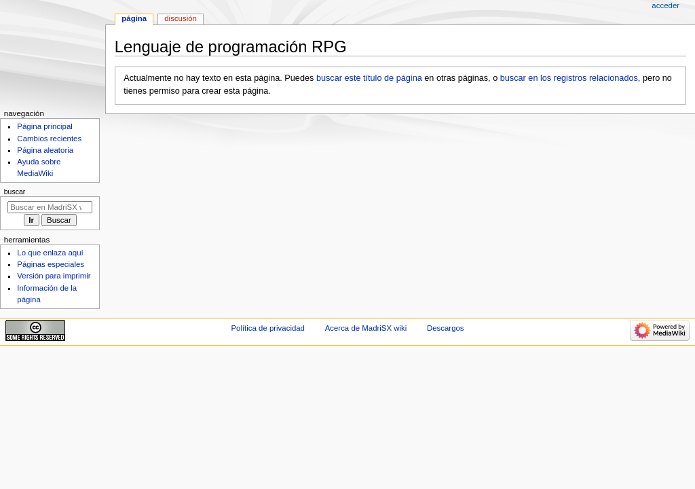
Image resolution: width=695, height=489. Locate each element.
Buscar (15, 191)
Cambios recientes (49, 138)
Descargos (445, 328)
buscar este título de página (369, 78)
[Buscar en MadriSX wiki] (49, 207)
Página (134, 18)
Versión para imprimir (53, 276)
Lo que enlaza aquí (50, 253)
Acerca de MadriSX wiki (366, 328)
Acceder (665, 5)
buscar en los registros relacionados (569, 78)
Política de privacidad (268, 328)
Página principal (45, 126)
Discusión (180, 18)
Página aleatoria (45, 150)
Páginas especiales (50, 264)
